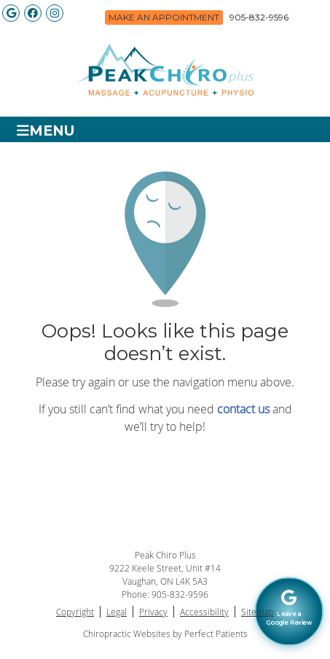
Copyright (75, 611)
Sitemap (257, 611)
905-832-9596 (258, 17)
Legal (116, 611)
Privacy (153, 611)
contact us (243, 409)
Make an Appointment (164, 17)
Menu (46, 130)
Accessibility (204, 611)
